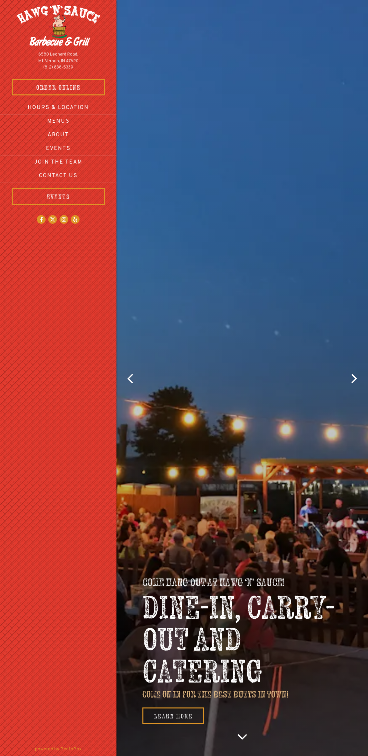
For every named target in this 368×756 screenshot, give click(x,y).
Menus (58, 121)
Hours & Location (58, 107)
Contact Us (58, 176)
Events (58, 148)
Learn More (173, 716)
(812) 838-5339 (58, 67)
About (58, 135)
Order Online (70, 86)
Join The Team (58, 162)
